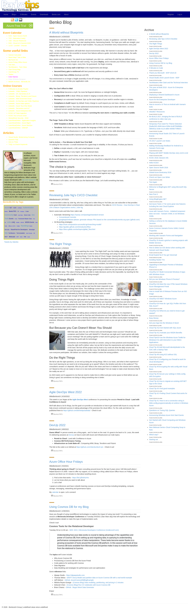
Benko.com (56, 14)
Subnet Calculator (14, 55)
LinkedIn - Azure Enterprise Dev (19, 111)
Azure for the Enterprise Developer (162, 100)
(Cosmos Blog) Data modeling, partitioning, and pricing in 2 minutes (98, 582)
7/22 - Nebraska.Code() (16, 38)
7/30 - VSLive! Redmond (17, 41)
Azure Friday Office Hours (17, 62)
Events (33, 14)
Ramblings (25, 226)
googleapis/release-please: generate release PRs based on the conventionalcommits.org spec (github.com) (99, 220)
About (66, 14)
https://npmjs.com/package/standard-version (87, 215)
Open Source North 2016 (158, 168)
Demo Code (27, 215)
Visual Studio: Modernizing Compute (21, 137)
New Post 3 (153, 194)
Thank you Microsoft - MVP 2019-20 (162, 73)
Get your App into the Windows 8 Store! (164, 323)
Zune (28, 236)
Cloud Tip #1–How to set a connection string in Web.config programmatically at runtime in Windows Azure (168, 403)
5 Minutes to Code (156, 68)
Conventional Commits (67, 217)
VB (34, 233)
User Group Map (14, 69)
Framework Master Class (25, 218)
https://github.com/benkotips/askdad (76, 410)
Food (16, 218)
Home (6, 14)
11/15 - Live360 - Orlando (17, 45)
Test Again (153, 182)
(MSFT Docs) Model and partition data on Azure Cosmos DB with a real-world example (99, 578)
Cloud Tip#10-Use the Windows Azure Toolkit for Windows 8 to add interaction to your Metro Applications (167, 340)
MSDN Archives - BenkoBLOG (19, 82)
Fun (34, 218)
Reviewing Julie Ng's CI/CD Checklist (73, 195)
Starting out (153, 439)
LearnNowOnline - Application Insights (22, 120)
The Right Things (60, 244)
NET (10, 207)
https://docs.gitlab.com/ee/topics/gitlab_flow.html (77, 229)
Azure (7, 208)
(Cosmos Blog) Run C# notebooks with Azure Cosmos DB (88, 585)
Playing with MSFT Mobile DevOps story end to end (168, 153)
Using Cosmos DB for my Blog (69, 506)
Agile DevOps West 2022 (65, 392)
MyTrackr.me (13, 60)
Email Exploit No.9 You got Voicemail (163, 255)
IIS (5, 222)
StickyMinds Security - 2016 (18, 118)
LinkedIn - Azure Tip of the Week (20, 106)
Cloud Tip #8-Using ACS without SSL (163, 354)
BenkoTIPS (12, 211)
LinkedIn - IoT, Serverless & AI (19, 94)
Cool (15, 215)
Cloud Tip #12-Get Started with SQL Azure (165, 328)
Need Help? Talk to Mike (17, 57)
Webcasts (12, 237)
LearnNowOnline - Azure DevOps (20, 125)
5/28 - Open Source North (17, 36)
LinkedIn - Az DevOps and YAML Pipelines (23, 101)
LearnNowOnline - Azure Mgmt (19, 123)
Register (171, 14)
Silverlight (32, 229)
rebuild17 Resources (157, 112)
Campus (22, 211)
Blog (14, 14)
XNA (25, 236)
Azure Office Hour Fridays (66, 461)
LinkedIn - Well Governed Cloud (19, 99)
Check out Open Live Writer (159, 177)
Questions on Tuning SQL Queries (162, 410)
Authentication (28, 208)
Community (9, 215)
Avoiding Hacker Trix (157, 260)
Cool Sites (20, 215)
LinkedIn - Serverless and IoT (19, 108)
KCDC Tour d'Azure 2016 (17, 116)
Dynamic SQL (13, 139)
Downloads (44, 14)
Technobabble (20, 233)
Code (27, 211)
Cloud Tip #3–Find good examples (162, 388)
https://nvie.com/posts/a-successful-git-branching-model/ (80, 224)
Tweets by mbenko (11, 242)
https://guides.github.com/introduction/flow (75, 227)
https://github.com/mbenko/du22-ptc (89, 447)
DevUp (71, 435)
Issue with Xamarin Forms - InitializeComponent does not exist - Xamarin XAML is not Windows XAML (167, 213)
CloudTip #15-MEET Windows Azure (163, 299)
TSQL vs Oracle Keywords (18, 144)
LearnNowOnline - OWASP (18, 128)
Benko (6, 211)
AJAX (14, 207)
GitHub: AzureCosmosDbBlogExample (79, 580)
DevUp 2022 (57, 425)
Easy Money (153, 318)
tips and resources (29, 180)
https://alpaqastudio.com (75, 575)
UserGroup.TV (13, 72)
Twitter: (14, 74)
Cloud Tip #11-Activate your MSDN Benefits (165, 333)
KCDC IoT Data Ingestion (17, 113)
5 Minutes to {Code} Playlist (18, 89)
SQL (6, 233)
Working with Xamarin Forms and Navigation (166, 235)
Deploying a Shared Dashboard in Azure (164, 95)
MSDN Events (29, 222)
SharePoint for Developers (19, 229)
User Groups (29, 233)
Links (9, 222)
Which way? (153, 435)
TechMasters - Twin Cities (17, 67)
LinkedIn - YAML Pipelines (17, 91)
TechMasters (11, 233)
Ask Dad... (12, 65)
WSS (21, 236)
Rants (30, 226)
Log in (180, 14)
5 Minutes (23, 14)
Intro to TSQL (13, 142)
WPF (17, 236)
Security (7, 229)
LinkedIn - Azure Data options (19, 103)
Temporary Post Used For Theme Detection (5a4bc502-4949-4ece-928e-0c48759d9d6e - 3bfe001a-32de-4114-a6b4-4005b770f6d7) (166, 126)
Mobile (17, 222)
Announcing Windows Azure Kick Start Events (166, 415)
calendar (55, 492)
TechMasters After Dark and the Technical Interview (168, 83)
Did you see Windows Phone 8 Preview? (164, 279)
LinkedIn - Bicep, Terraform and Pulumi (22, 96)
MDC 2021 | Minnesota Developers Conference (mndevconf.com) (94, 530)
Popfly (18, 226)
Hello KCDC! (154, 163)
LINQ (13, 222)
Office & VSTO (12, 226)
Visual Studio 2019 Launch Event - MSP (164, 78)
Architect (20, 207)
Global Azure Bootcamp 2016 (160, 172)
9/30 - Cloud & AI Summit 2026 (19, 43)
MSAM (22, 222)
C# (18, 211)
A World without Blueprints (66, 32)
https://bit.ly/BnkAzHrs (80, 478)
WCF (6, 236)
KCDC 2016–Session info (158, 158)
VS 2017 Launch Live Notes (159, 141)
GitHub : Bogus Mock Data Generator (80, 587)
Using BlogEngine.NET (157, 199)
